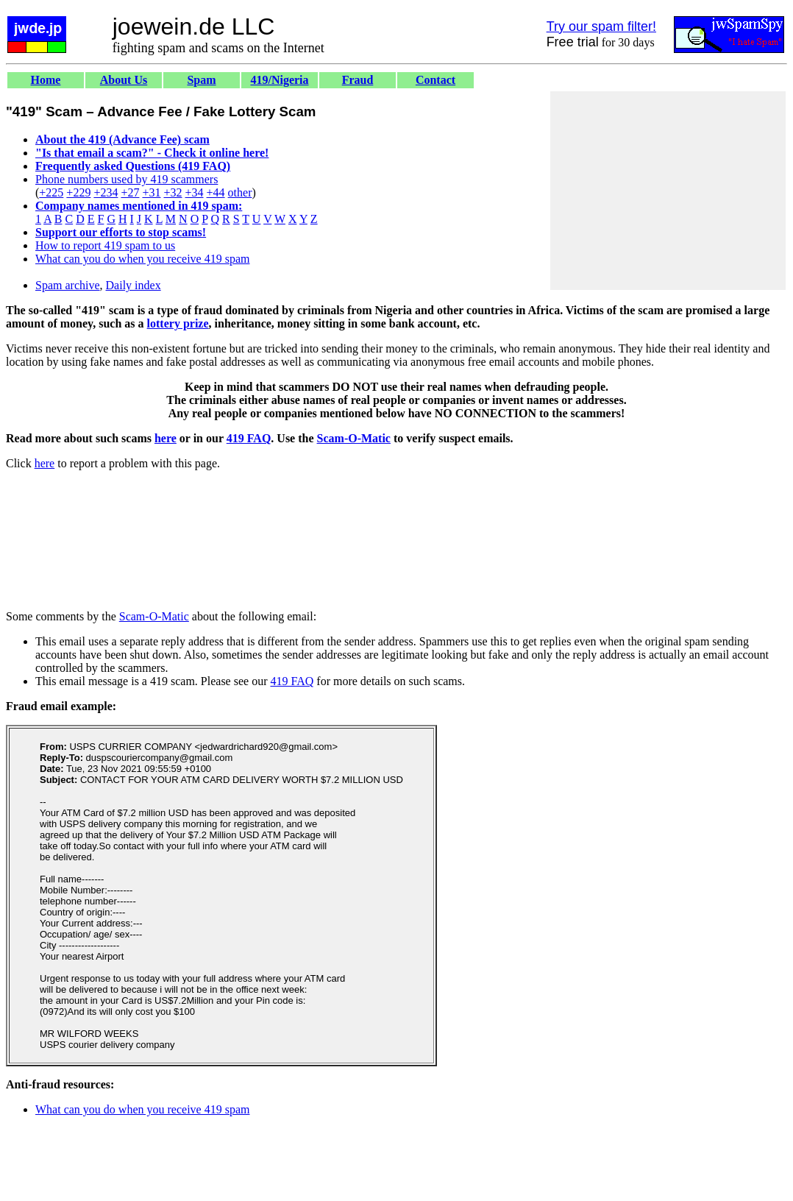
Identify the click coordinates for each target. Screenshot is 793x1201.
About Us (123, 80)
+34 (194, 192)
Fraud (358, 80)
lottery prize (178, 323)
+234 (105, 192)
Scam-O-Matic (354, 438)
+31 (151, 192)
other (240, 192)
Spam (201, 80)
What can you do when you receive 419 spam (142, 258)
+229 (78, 192)
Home (46, 80)
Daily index (133, 285)
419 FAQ (249, 438)
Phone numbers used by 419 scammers (126, 179)
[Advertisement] (668, 191)
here (165, 438)
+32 (172, 192)
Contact (435, 80)
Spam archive (67, 285)
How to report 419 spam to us (105, 245)
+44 (216, 192)
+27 (130, 192)
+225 (51, 192)
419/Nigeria (279, 80)
